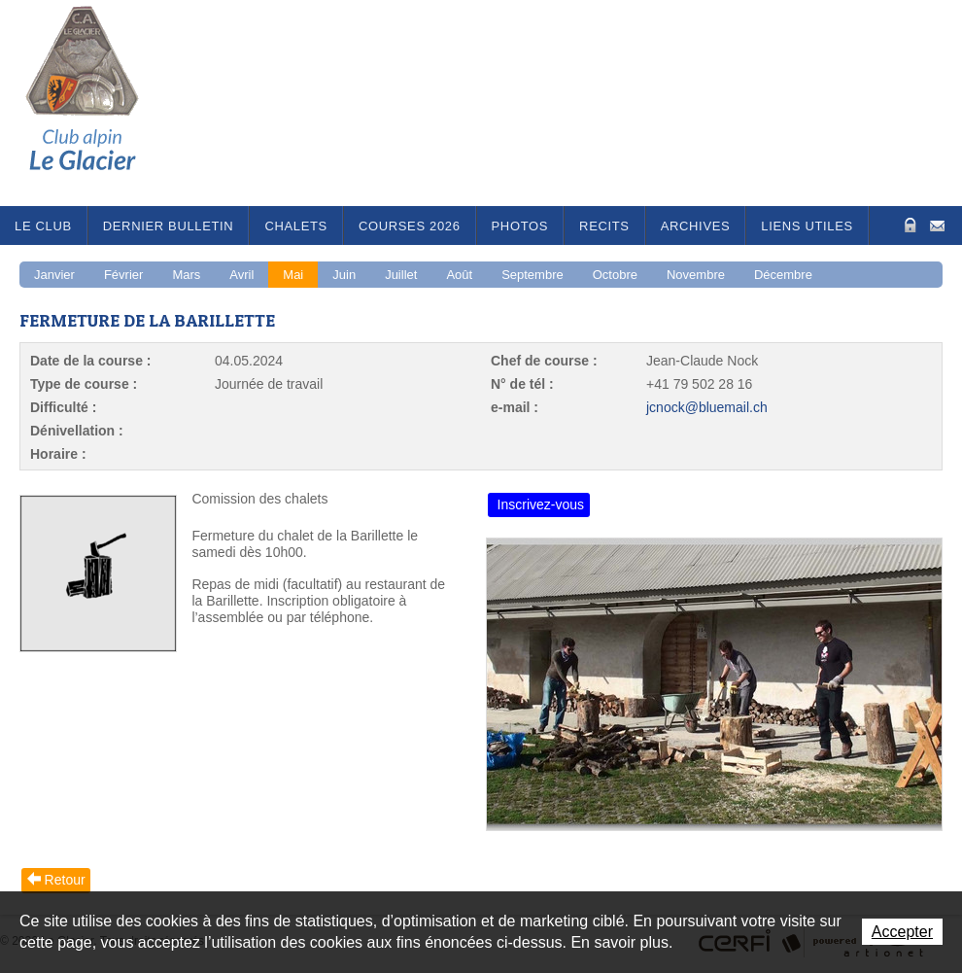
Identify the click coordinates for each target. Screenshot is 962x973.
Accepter (902, 931)
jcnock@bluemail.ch (707, 407)
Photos (520, 226)
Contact (937, 224)
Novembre (696, 274)
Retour (65, 879)
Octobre (615, 274)
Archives (696, 226)
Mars (186, 274)
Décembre (783, 274)
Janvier (54, 274)
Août (459, 274)
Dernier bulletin (168, 226)
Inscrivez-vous (541, 504)
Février (123, 274)
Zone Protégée (908, 225)
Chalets (295, 226)
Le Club (43, 226)
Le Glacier (97, 103)
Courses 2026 (410, 226)
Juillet (401, 274)
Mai (293, 274)
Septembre (532, 274)
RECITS (604, 226)
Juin (344, 274)
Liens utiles (807, 226)
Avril (241, 274)
